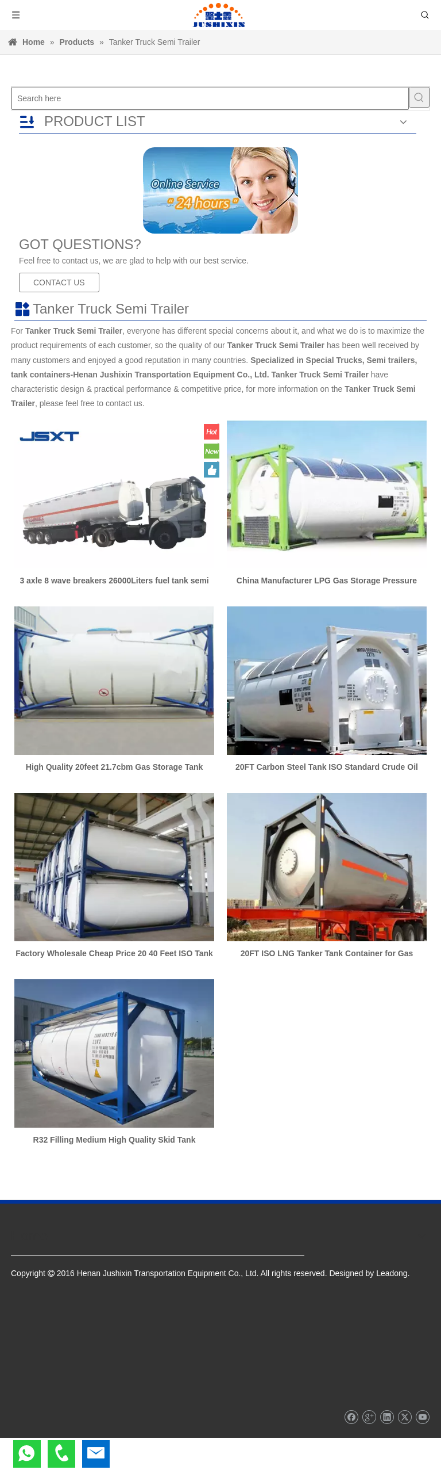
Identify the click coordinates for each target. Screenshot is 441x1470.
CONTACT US (59, 282)
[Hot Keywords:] (419, 97)
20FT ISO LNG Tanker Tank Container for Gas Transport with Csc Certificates (327, 953)
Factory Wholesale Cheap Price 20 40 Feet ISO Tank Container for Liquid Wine (114, 953)
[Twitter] (404, 1417)
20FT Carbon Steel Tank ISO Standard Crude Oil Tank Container (326, 767)
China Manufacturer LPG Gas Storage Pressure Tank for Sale (327, 580)
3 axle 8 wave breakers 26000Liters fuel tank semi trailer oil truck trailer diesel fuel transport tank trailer (114, 580)
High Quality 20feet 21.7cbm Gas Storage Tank (114, 767)
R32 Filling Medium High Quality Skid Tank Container (114, 1139)
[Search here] (210, 98)
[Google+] (369, 1417)
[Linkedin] (387, 1417)
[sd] (220, 190)
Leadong (392, 1273)
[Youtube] (422, 1417)
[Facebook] (351, 1417)
